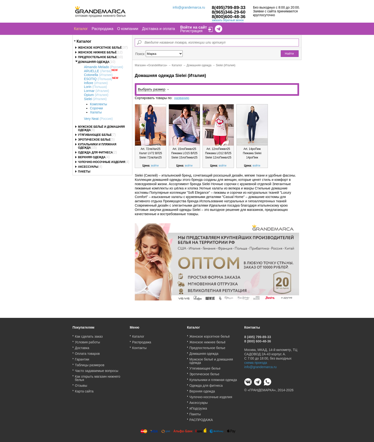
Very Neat (98, 119)
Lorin (95, 87)
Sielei (95, 99)
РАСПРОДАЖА (201, 418)
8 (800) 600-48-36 (257, 339)
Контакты (139, 346)
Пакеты (84, 171)
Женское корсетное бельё (100, 47)
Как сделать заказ (89, 335)
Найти (289, 53)
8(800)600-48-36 (229, 16)
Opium (96, 95)
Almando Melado (103, 67)
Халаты (96, 112)
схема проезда (255, 361)
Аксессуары (88, 166)
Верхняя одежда (91, 157)
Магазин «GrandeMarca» (151, 65)
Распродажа (102, 29)
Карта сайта (84, 389)
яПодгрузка (198, 407)
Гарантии (82, 358)
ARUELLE (98, 71)
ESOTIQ (98, 79)
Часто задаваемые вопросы (96, 369)
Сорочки (96, 108)
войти (155, 165)
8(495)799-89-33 (229, 7)
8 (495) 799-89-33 (257, 335)
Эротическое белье (94, 139)
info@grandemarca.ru (189, 7)
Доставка (82, 346)
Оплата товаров (87, 352)
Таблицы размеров (89, 363)
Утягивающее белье (95, 135)
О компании (127, 29)
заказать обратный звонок (228, 20)
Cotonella (98, 75)
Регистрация (191, 31)
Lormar (96, 91)
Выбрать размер (151, 89)
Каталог (81, 29)
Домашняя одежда (93, 62)
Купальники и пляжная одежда (213, 378)
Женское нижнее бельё (97, 52)
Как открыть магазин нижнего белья (97, 376)
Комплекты (98, 104)
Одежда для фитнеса (95, 152)
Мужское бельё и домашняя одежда (211, 359)
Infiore (96, 83)
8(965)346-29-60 (229, 12)
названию (181, 98)
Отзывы (81, 384)
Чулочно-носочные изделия (101, 162)
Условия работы (87, 340)
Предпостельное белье (97, 57)
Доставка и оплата (158, 29)
